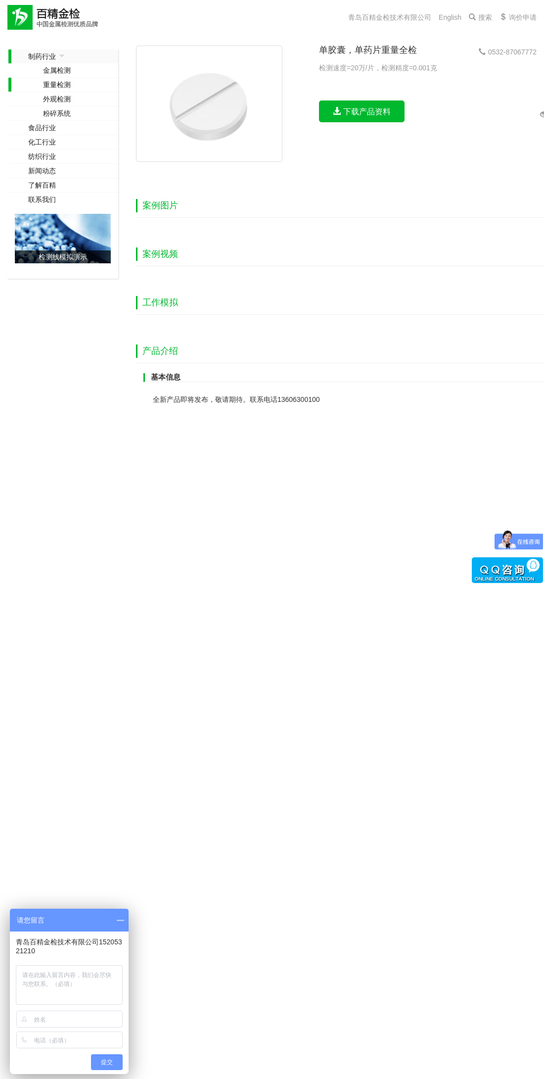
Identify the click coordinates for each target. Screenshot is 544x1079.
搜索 (480, 17)
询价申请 (518, 17)
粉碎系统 (57, 113)
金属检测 (57, 70)
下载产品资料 (361, 111)
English (450, 17)
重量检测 (57, 85)
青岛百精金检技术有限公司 (389, 17)
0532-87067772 (508, 52)
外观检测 (57, 99)
